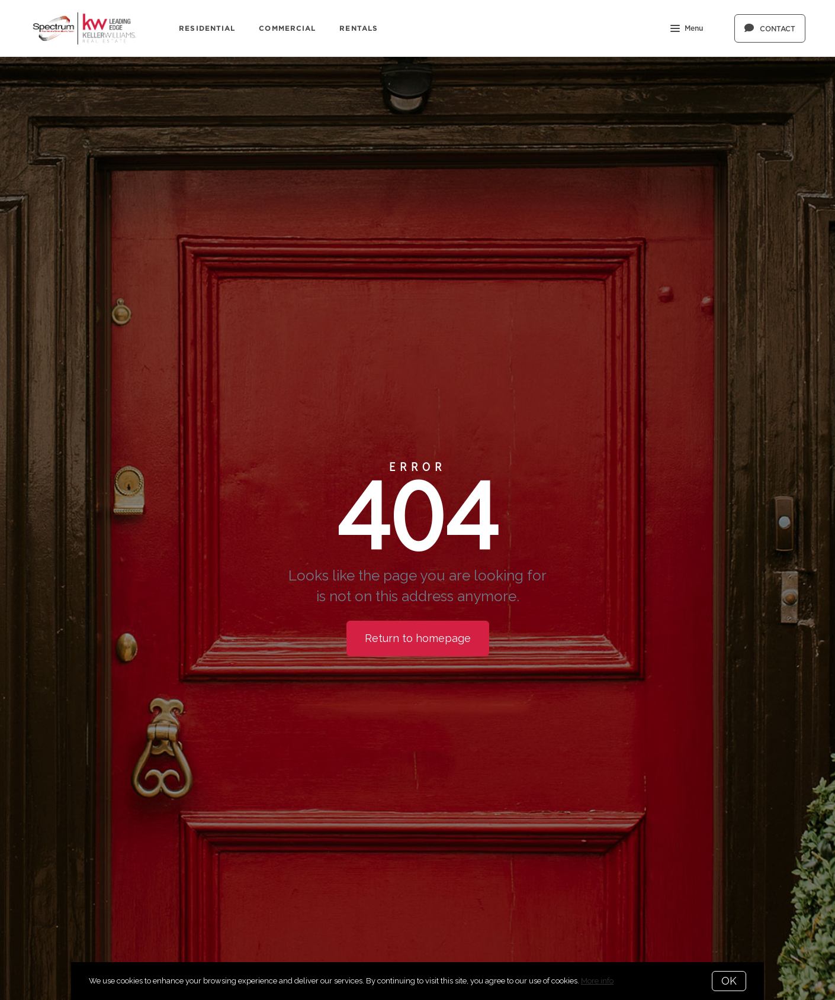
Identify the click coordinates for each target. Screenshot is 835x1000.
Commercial (287, 28)
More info (597, 980)
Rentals (358, 28)
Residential (207, 28)
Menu (686, 29)
